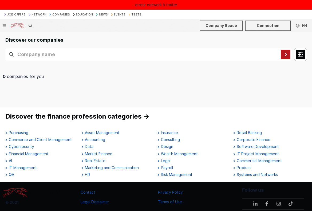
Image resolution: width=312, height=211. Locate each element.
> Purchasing (16, 133)
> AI (8, 161)
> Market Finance (96, 154)
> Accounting (93, 140)
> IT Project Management (256, 154)
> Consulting (168, 140)
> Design (165, 146)
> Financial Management (27, 154)
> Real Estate (93, 161)
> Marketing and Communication (110, 168)
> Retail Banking (247, 133)
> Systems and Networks (255, 175)
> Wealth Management (177, 154)
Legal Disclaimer (95, 202)
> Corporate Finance (251, 140)
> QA (9, 175)
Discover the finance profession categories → (77, 116)
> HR (85, 175)
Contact (88, 192)
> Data (87, 146)
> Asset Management (100, 133)
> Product (242, 168)
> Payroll (165, 168)
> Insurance (167, 133)
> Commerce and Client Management (38, 140)
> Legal (164, 161)
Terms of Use (170, 202)
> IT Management (21, 168)
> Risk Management (174, 175)
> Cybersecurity (19, 146)
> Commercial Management (257, 161)
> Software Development (256, 146)
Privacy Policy (170, 192)
